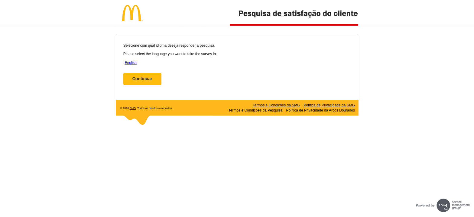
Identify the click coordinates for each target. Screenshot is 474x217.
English (130, 63)
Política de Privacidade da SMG (329, 105)
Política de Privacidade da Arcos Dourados (320, 110)
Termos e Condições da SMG (276, 105)
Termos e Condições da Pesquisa (256, 110)
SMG (133, 108)
